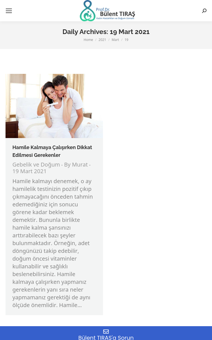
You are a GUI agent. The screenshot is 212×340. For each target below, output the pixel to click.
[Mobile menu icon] (9, 10)
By (76, 165)
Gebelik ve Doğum (36, 165)
